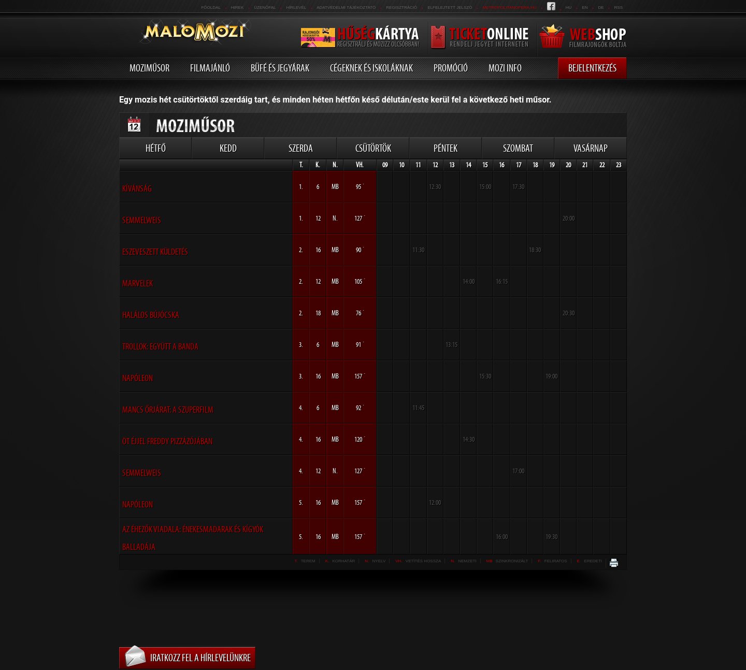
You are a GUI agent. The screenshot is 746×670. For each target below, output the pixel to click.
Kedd (228, 148)
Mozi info (505, 68)
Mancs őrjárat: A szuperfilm (167, 409)
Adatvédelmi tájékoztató (346, 7)
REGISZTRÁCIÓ (401, 7)
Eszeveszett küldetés (155, 251)
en (584, 7)
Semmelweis (141, 220)
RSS (618, 7)
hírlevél (296, 7)
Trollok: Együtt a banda (160, 346)
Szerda (301, 148)
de (601, 7)
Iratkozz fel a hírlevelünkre (200, 657)
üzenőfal (265, 7)
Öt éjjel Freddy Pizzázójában (167, 441)
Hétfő (156, 148)
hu (569, 7)
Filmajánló (210, 68)
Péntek (445, 148)
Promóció (451, 68)
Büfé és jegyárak (280, 68)
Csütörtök (373, 148)
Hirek (237, 7)
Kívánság (137, 188)
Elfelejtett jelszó (449, 7)
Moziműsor (149, 68)
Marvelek (137, 283)
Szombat (518, 148)
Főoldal (210, 7)
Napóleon (137, 378)
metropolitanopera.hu (509, 7)
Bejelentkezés (592, 68)
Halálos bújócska (150, 315)
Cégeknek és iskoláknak (371, 68)
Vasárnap (590, 148)
